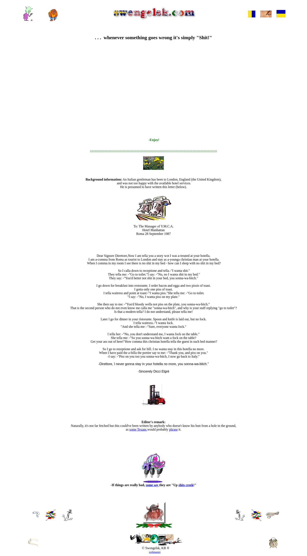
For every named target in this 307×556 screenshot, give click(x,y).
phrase (173, 429)
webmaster (155, 552)
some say (152, 485)
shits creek (185, 485)
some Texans (138, 429)
